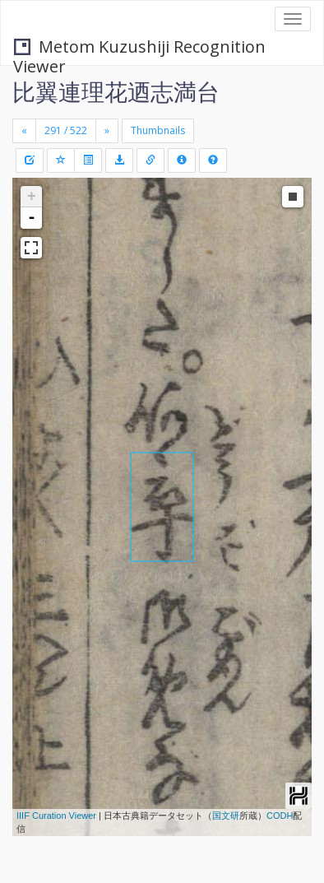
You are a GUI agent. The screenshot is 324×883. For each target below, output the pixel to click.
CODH (279, 815)
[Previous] (24, 131)
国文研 (225, 815)
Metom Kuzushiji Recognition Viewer (139, 48)
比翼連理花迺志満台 (116, 91)
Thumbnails (158, 130)
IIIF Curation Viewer (56, 815)
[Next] (106, 131)
